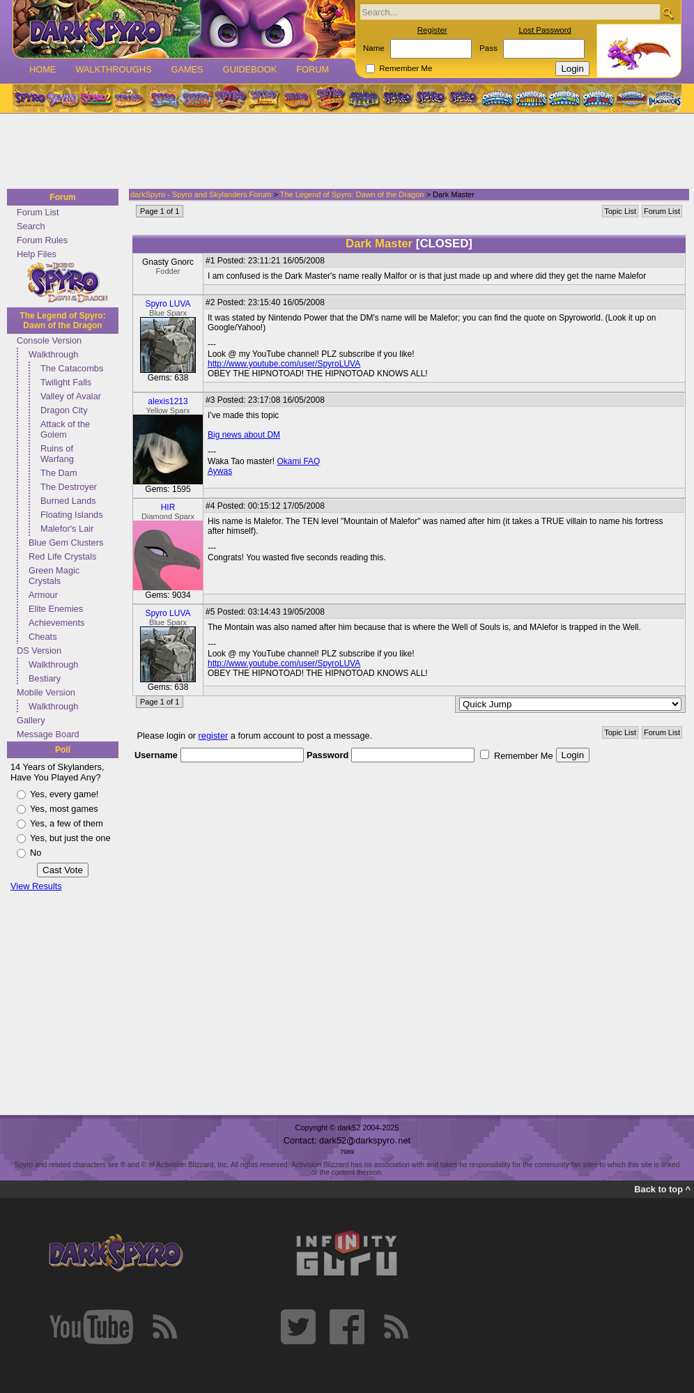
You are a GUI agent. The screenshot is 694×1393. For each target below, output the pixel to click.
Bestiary (45, 678)
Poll (62, 750)
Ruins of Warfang (57, 453)
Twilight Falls (65, 382)
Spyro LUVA (167, 304)
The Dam (58, 473)
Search (31, 226)
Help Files (36, 254)
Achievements (56, 622)
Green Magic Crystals (54, 575)
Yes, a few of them (66, 823)
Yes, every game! (64, 794)
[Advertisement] (343, 152)
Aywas (220, 471)
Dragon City (64, 410)
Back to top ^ (662, 1189)
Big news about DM (244, 435)
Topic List (620, 211)
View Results (36, 886)
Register (432, 30)
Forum (312, 69)
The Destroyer (68, 487)
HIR (168, 507)
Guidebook (250, 69)
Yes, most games (64, 808)
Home (42, 69)
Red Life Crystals (62, 556)
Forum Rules (42, 240)
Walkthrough (53, 354)
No (35, 852)
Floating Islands (71, 514)
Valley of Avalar (70, 396)
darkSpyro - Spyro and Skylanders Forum (200, 194)
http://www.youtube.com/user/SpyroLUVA (284, 364)
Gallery (31, 720)
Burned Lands (68, 500)
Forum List (38, 212)
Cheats (43, 636)
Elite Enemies (56, 608)
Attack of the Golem (65, 429)
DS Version (39, 650)
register (214, 735)
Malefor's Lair (66, 528)
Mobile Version (46, 692)
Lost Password (544, 30)
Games (187, 69)
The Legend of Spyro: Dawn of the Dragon (62, 320)
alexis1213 (167, 401)
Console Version (49, 340)
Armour (43, 595)
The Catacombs (71, 368)
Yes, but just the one (70, 838)
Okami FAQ (298, 461)
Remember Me (405, 68)
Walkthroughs (113, 69)
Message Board (48, 734)
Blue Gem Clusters (66, 542)
